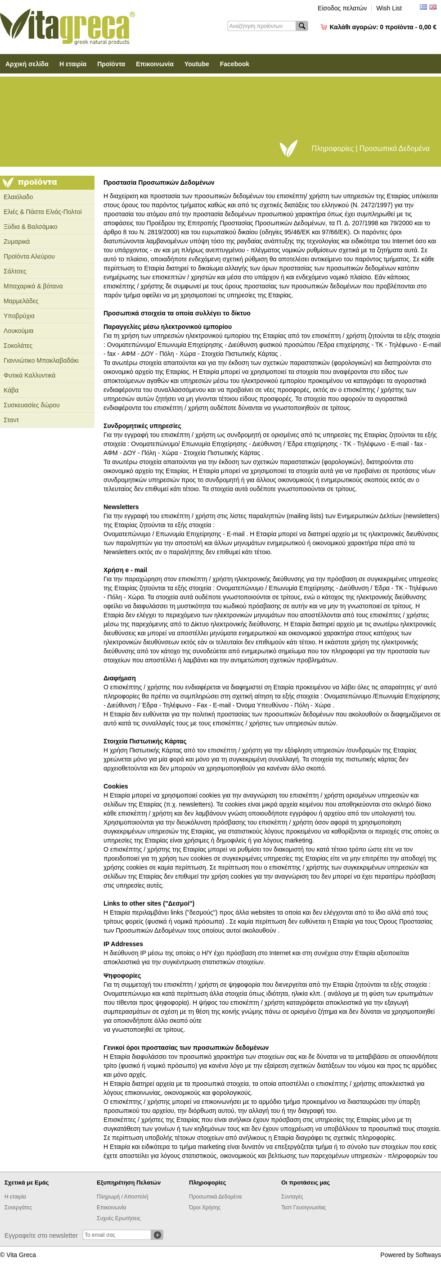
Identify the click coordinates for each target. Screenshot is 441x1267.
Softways (428, 1254)
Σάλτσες (15, 271)
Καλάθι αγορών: (383, 27)
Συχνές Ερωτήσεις (118, 1218)
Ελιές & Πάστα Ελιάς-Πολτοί (43, 211)
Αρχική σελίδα (27, 64)
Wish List (389, 8)
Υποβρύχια (19, 315)
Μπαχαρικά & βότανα (33, 286)
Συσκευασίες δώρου (32, 405)
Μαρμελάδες (21, 301)
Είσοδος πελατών (342, 8)
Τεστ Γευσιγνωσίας (303, 1207)
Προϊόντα (111, 64)
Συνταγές (292, 1197)
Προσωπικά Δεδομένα (215, 1197)
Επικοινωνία (155, 64)
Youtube (196, 64)
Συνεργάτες (18, 1207)
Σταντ (11, 420)
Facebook (234, 64)
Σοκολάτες (18, 345)
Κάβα (11, 390)
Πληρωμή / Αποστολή (122, 1197)
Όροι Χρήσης (204, 1207)
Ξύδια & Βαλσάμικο (31, 226)
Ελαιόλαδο (18, 197)
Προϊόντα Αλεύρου (29, 256)
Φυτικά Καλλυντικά (29, 375)
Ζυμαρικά (17, 241)
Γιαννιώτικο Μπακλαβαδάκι (41, 360)
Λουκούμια (18, 330)
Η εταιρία (72, 64)
